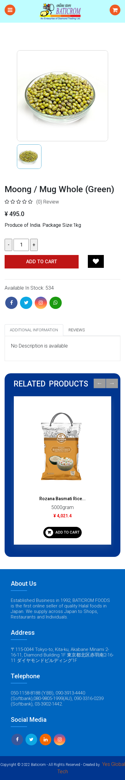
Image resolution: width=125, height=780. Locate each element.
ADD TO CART (62, 532)
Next (112, 383)
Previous (100, 383)
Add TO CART (41, 261)
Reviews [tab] (76, 330)
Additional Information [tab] (34, 330)
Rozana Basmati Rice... (62, 498)
